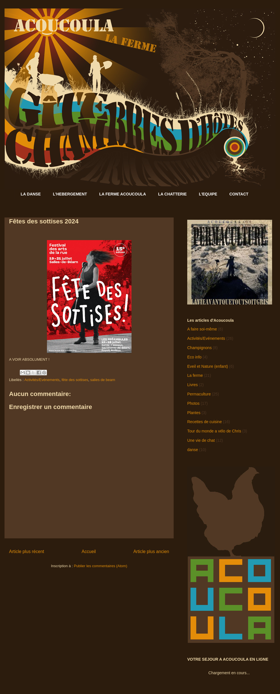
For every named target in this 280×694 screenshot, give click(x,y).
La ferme (195, 375)
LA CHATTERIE (172, 194)
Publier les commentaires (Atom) (100, 566)
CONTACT (238, 194)
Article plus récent (26, 551)
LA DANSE (31, 194)
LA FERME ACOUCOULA (122, 194)
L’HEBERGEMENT (70, 194)
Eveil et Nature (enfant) (207, 366)
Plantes (194, 412)
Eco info (194, 357)
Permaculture (199, 394)
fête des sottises (75, 380)
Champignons (199, 347)
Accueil (89, 551)
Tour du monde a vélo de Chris (214, 431)
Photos (193, 403)
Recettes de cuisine (204, 421)
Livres (192, 384)
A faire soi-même (202, 329)
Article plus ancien (151, 551)
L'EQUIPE (208, 194)
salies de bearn (102, 380)
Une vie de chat (201, 440)
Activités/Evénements (41, 380)
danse (192, 449)
